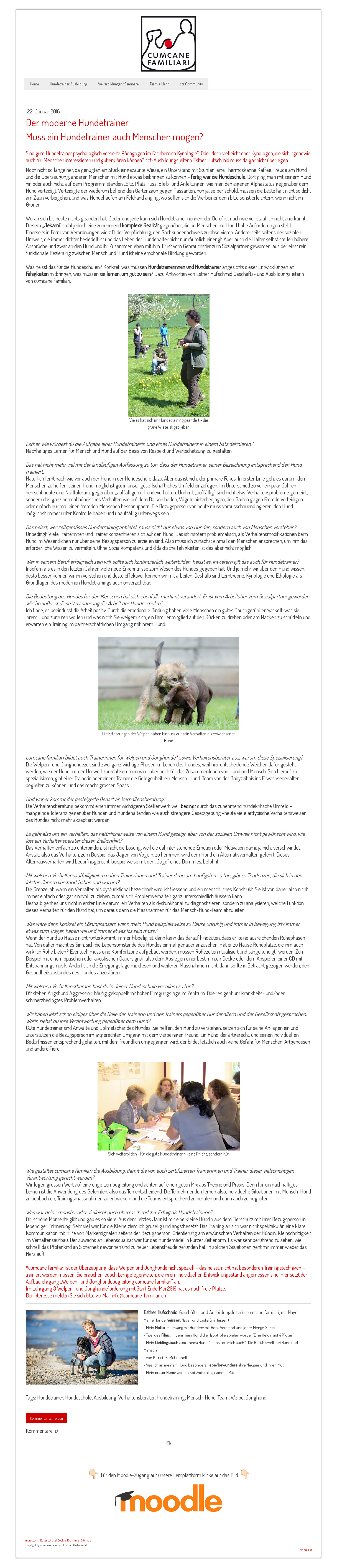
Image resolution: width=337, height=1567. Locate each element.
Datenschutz (48, 1540)
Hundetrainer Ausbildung (68, 84)
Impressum (31, 1540)
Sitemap (86, 1540)
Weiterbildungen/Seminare (118, 84)
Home (34, 84)
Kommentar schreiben (46, 1418)
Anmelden (306, 1549)
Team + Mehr (159, 84)
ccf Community (191, 84)
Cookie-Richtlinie (68, 1540)
